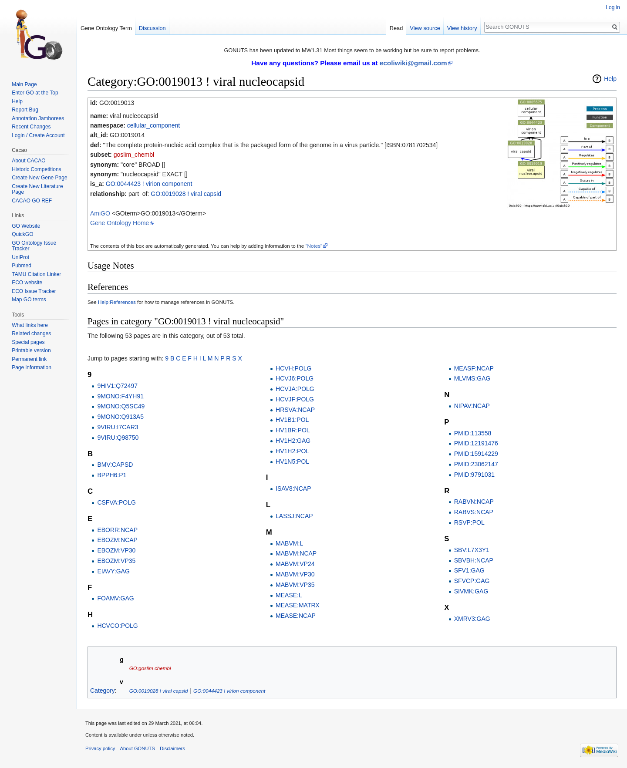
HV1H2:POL (292, 451)
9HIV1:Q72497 (117, 385)
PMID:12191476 (476, 443)
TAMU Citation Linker (36, 274)
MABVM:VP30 (295, 574)
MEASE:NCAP (296, 615)
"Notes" (313, 246)
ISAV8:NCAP (293, 488)
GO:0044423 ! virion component (149, 183)
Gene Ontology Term (106, 28)
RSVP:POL (469, 522)
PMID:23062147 (476, 464)
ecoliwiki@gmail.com (413, 63)
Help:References (117, 302)
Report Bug (25, 110)
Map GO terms (29, 299)
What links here (30, 325)
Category (102, 690)
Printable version (31, 350)
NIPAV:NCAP (472, 405)
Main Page (24, 84)
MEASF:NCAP (474, 368)
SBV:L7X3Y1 (471, 549)
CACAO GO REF (32, 201)
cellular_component (153, 125)
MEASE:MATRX (298, 605)
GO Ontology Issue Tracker (34, 246)
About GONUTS (137, 748)
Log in (613, 7)
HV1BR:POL (293, 430)
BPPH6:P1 (111, 475)
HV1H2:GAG (293, 440)
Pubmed (21, 266)
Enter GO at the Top (35, 93)
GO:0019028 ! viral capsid (186, 193)
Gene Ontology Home (119, 222)
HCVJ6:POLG (295, 378)
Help (610, 78)
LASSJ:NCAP (294, 515)
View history (462, 28)
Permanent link (29, 359)
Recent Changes (31, 127)
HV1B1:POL (292, 419)
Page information (31, 367)
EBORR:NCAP (117, 529)
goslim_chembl (134, 154)
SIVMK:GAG (471, 591)
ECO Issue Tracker (34, 291)
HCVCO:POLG (117, 625)
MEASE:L (289, 595)
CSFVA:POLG (116, 502)
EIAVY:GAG (113, 571)
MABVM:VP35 (295, 584)
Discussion (152, 28)
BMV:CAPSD (115, 464)
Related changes (31, 333)
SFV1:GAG (469, 570)
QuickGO (22, 234)
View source (425, 28)
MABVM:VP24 (295, 563)
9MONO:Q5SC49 (121, 406)
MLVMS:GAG (472, 378)
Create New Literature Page (37, 189)
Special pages (28, 342)
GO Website (26, 226)
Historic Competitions (36, 169)
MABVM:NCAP (296, 553)
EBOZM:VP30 (116, 550)
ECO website (27, 283)
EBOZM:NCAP (117, 539)
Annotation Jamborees (38, 118)
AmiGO (100, 213)
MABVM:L (289, 543)
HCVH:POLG (293, 368)
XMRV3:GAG (472, 618)
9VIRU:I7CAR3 (117, 427)
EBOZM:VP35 (116, 560)
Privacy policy (100, 748)
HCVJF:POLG (295, 399)
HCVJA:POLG (295, 388)
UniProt (20, 257)
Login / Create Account (38, 135)
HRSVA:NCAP (295, 409)
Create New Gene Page (39, 178)
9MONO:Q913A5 (120, 416)
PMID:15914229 (476, 453)
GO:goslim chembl (150, 668)
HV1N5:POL (292, 461)
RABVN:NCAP (474, 501)
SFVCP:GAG (472, 580)
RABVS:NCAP (473, 512)
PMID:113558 (473, 433)
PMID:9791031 (474, 474)
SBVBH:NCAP (473, 560)
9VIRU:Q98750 (117, 437)
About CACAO (28, 161)
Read (396, 28)
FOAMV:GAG (115, 598)
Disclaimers (172, 748)
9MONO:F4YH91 (120, 396)
